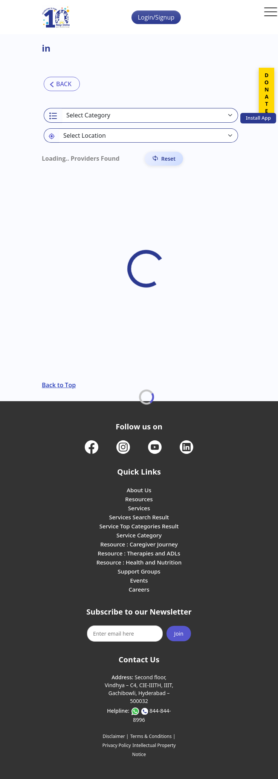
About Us (139, 490)
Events (139, 580)
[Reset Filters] (164, 159)
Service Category (139, 535)
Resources (139, 499)
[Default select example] (148, 135)
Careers (138, 589)
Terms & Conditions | (153, 736)
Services (139, 508)
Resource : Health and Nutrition (139, 562)
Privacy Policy (116, 745)
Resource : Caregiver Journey (139, 544)
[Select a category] (150, 115)
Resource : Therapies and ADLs (139, 553)
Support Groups (139, 571)
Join (178, 633)
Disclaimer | (115, 736)
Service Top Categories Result (139, 526)
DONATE (266, 93)
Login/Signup (156, 17)
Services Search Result (139, 517)
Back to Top (59, 385)
